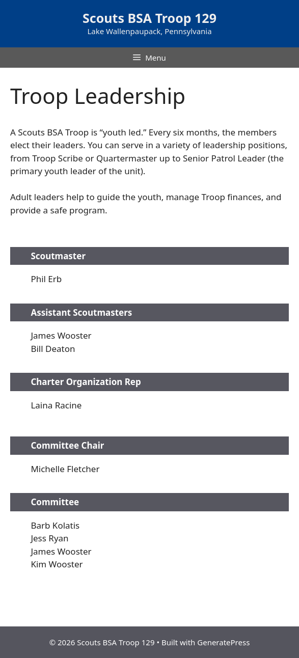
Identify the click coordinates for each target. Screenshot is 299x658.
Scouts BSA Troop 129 (149, 17)
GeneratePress (223, 642)
